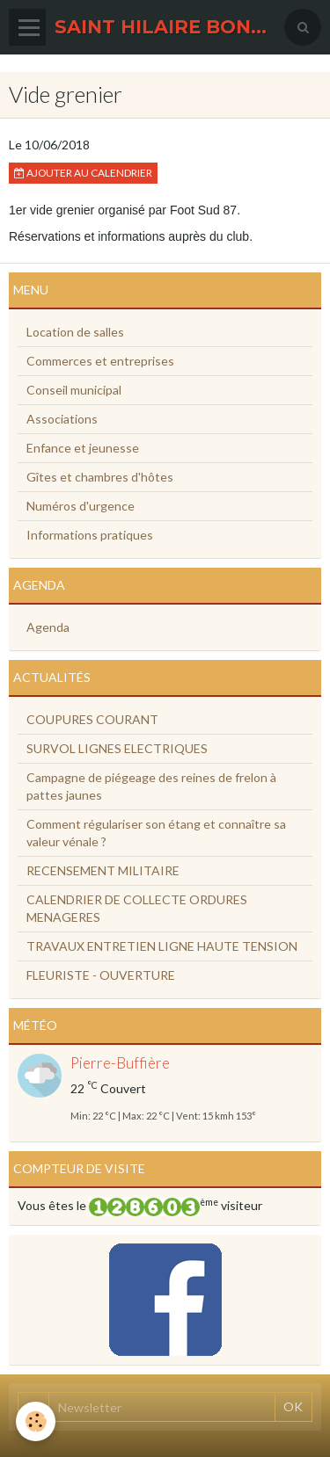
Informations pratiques (89, 534)
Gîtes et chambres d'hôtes (99, 476)
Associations (62, 418)
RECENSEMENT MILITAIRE (103, 870)
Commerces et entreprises (100, 360)
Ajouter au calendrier (83, 172)
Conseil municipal (73, 389)
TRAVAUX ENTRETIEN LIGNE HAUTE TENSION (161, 946)
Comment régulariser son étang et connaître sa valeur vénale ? (156, 832)
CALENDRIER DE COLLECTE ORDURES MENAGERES (136, 908)
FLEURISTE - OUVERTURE (100, 975)
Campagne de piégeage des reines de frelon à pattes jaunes (151, 786)
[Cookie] (35, 1421)
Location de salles (75, 331)
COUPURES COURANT (92, 719)
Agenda (48, 627)
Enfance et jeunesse (82, 447)
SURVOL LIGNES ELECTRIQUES (117, 748)
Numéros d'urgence (80, 505)
